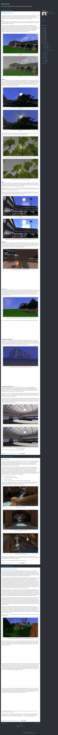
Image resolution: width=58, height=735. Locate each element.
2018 (44, 38)
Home (21, 723)
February (45, 60)
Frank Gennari (50, 12)
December (45, 43)
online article (12, 589)
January (45, 61)
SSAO (24, 387)
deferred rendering (9, 394)
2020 (44, 35)
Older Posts (37, 723)
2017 (44, 39)
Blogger (35, 732)
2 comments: (16, 453)
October (45, 46)
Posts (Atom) (23, 726)
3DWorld (5, 4)
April (45, 57)
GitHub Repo (44, 21)
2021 (44, 34)
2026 (44, 27)
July (44, 54)
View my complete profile (51, 13)
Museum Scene (5, 459)
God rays (3, 80)
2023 (44, 31)
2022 (44, 32)
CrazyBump (7, 470)
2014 (44, 63)
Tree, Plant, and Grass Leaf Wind (9, 569)
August (45, 53)
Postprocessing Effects (7, 12)
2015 (44, 42)
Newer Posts (4, 723)
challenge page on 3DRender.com (23, 462)
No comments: (16, 720)
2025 (44, 28)
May (44, 56)
